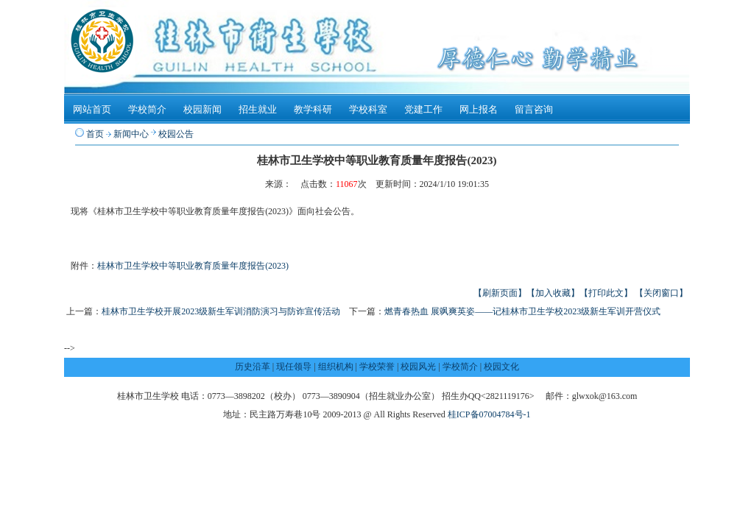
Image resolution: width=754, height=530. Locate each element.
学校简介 (147, 109)
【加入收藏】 (552, 293)
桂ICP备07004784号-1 (489, 414)
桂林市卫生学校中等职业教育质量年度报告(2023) (193, 266)
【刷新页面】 (499, 293)
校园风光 (418, 366)
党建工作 (423, 109)
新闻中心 (131, 134)
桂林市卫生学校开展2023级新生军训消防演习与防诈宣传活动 (221, 311)
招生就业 (258, 109)
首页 (95, 134)
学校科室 (368, 109)
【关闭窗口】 (661, 293)
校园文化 (501, 366)
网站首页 (92, 109)
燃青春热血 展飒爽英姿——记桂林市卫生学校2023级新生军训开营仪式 (522, 311)
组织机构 (335, 366)
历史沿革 (252, 366)
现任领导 (293, 366)
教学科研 (313, 109)
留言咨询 (534, 109)
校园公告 (176, 134)
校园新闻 (202, 109)
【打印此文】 (606, 293)
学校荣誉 (377, 366)
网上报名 (478, 109)
